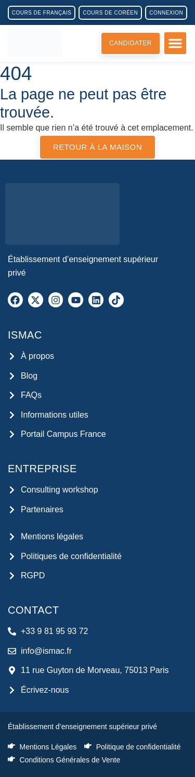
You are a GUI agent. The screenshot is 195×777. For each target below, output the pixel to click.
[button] (175, 43)
